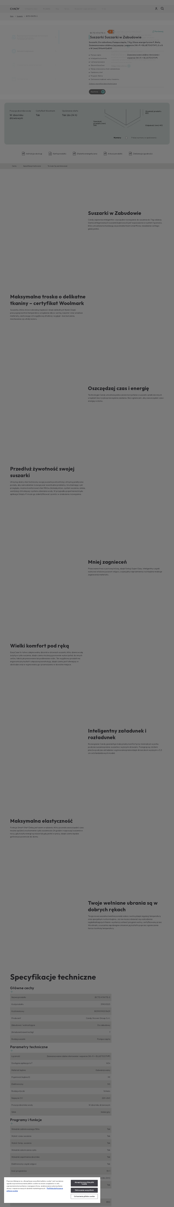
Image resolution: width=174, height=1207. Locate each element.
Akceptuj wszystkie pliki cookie (84, 1183)
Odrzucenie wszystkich (84, 1190)
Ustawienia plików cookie (84, 1196)
